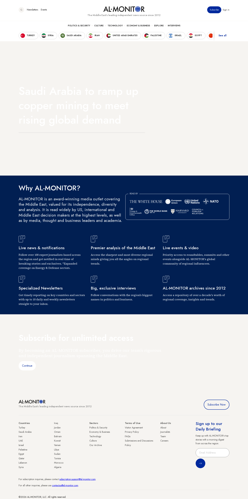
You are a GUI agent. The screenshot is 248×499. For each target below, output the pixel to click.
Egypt (21, 454)
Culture (99, 26)
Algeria (57, 467)
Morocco (58, 462)
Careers (164, 440)
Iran (20, 436)
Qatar (21, 458)
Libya (56, 449)
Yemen (57, 445)
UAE (21, 440)
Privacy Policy (132, 432)
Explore (159, 26)
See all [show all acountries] (222, 36)
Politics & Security (79, 26)
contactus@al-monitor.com (65, 485)
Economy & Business (138, 26)
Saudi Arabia (25, 432)
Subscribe (214, 10)
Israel (21, 445)
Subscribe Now (217, 405)
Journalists (165, 432)
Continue (27, 366)
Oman (57, 432)
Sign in (226, 10)
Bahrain (58, 436)
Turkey (22, 427)
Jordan (57, 427)
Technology (115, 26)
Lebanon (23, 462)
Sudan (57, 454)
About (163, 427)
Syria (21, 467)
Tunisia (57, 458)
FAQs (127, 436)
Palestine (23, 449)
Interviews (174, 26)
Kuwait (57, 440)
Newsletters (32, 10)
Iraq (56, 423)
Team (163, 436)
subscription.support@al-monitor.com (77, 479)
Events (44, 10)
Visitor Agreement (134, 427)
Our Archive (95, 445)
